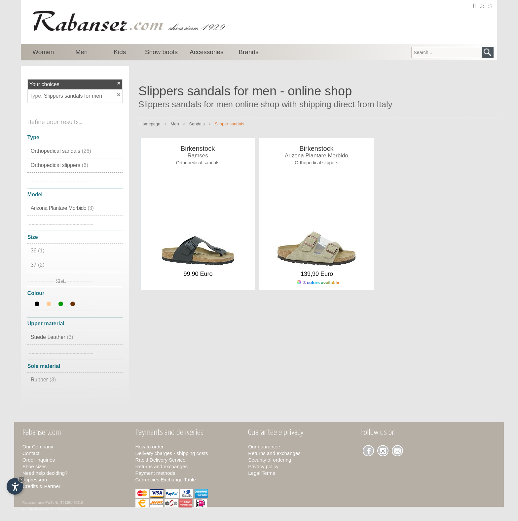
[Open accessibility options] (15, 486)
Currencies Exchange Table (165, 479)
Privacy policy (263, 466)
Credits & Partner (41, 486)
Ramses (197, 155)
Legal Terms (261, 473)
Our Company (37, 446)
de (482, 6)
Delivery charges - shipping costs (171, 453)
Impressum (34, 479)
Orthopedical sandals (61, 151)
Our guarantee (264, 446)
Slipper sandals (229, 123)
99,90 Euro (198, 274)
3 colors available (318, 282)
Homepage (150, 123)
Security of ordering (269, 460)
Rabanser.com (33, 503)
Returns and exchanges (161, 466)
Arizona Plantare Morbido (62, 208)
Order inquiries (38, 460)
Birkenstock (198, 148)
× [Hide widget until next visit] (21, 479)
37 (38, 265)
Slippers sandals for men (73, 96)
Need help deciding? (45, 473)
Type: (36, 96)
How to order (149, 446)
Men (174, 123)
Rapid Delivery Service (160, 460)
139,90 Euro (317, 274)
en (490, 6)
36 (38, 250)
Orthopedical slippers (59, 165)
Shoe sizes (34, 466)
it (474, 6)
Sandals (197, 123)
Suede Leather (52, 337)
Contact (31, 453)
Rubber (43, 379)
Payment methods (155, 473)
